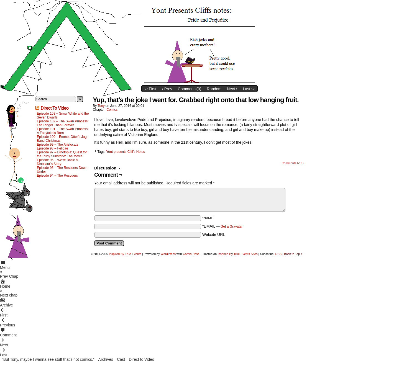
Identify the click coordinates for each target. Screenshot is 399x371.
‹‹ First (150, 89)
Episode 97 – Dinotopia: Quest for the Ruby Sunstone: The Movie (62, 154)
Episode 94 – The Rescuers (57, 175)
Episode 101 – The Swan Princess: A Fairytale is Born (63, 131)
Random (214, 89)
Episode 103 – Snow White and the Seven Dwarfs (63, 115)
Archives (105, 359)
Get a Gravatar (231, 226)
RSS (278, 254)
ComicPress (191, 254)
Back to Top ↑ (293, 254)
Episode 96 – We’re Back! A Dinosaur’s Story (57, 162)
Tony (101, 106)
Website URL (213, 234)
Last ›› (248, 89)
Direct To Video (54, 108)
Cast (121, 359)
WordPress (168, 254)
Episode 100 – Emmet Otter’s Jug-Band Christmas (62, 139)
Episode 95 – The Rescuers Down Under (62, 170)
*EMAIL (222, 226)
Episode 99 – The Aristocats (57, 144)
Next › (232, 89)
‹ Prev (167, 89)
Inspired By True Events (125, 254)
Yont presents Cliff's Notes (125, 152)
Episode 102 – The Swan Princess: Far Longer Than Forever (63, 123)
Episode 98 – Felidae (52, 148)
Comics (111, 110)
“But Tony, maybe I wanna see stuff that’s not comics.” (48, 359)
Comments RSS (292, 163)
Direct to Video (141, 359)
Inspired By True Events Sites (237, 254)
